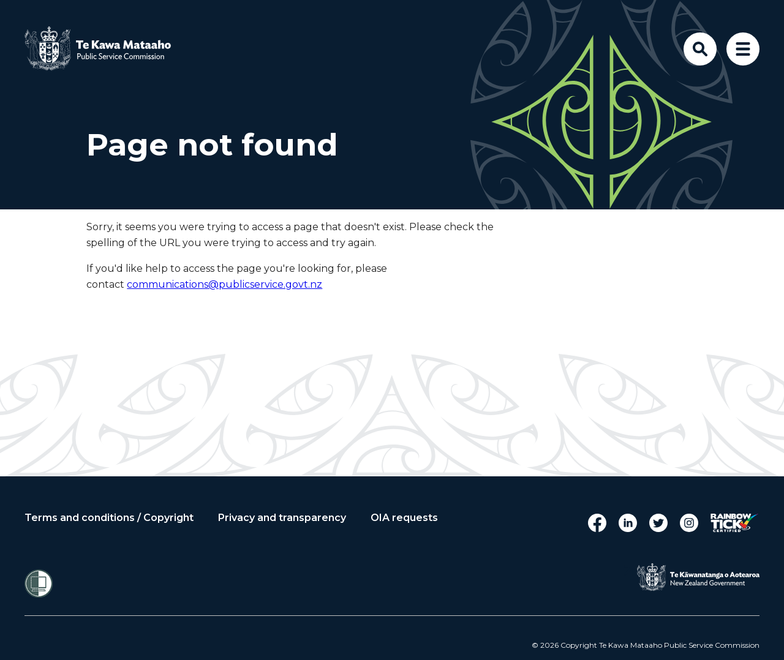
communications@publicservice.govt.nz (224, 284)
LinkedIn (628, 523)
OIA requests (404, 518)
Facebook (597, 523)
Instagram (689, 523)
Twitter (658, 523)
